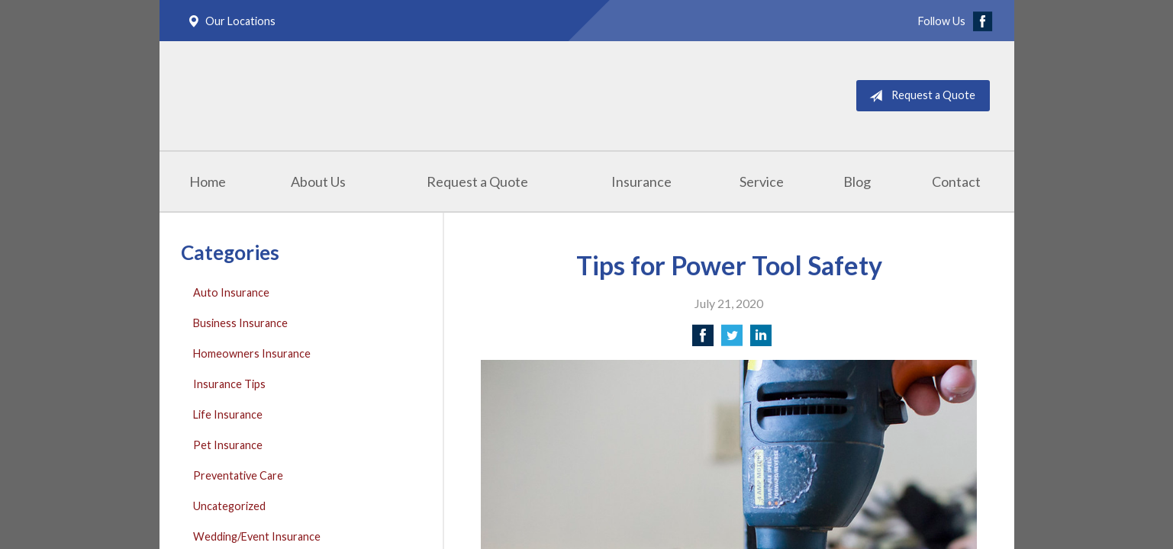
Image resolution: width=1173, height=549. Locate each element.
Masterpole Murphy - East (336, 96)
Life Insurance (228, 414)
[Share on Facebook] (703, 339)
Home (207, 181)
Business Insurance (240, 322)
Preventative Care (238, 475)
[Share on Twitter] (732, 339)
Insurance (641, 181)
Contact (956, 181)
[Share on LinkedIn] (761, 339)
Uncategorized (229, 505)
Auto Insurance (231, 292)
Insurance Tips (229, 383)
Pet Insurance (228, 444)
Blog (857, 181)
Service (762, 181)
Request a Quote (919, 96)
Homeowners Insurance (252, 353)
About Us (318, 181)
